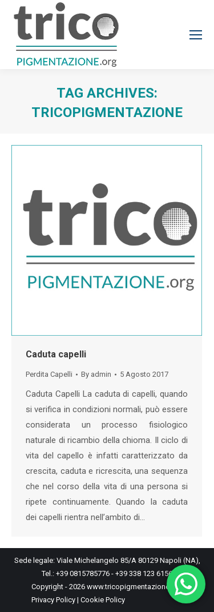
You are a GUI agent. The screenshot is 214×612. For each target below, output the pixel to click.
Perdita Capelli (49, 374)
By (96, 374)
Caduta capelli (56, 354)
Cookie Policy (102, 599)
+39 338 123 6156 (143, 573)
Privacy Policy (53, 599)
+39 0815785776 (83, 573)
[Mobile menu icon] (196, 35)
